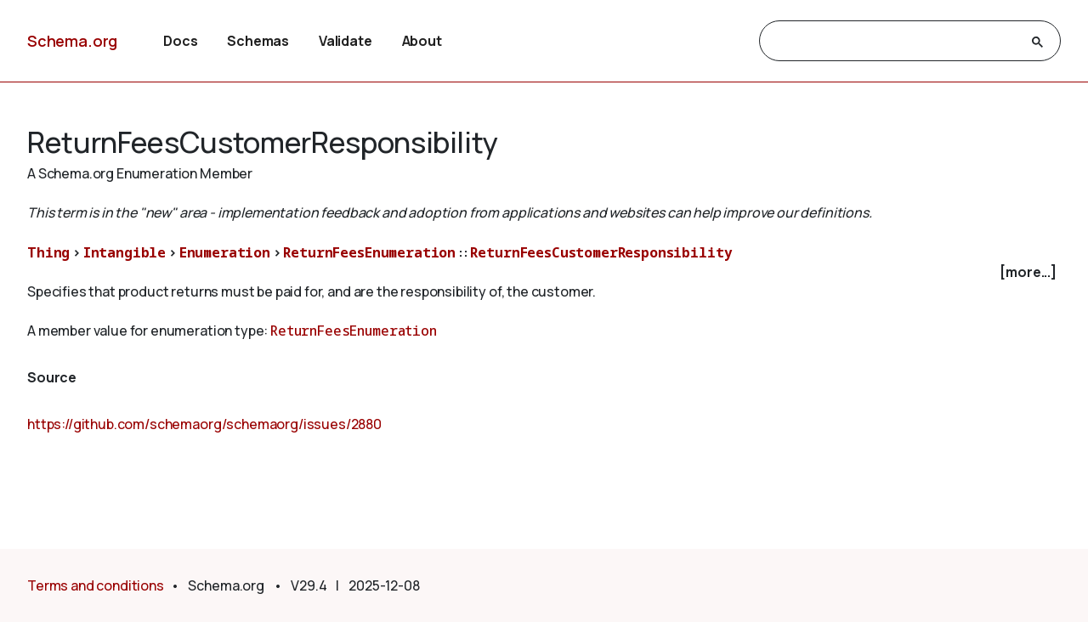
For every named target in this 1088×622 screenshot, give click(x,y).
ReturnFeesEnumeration (369, 252)
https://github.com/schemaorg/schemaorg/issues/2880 (204, 424)
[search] (894, 41)
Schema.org (72, 41)
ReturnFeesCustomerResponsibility (601, 252)
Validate (345, 40)
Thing (48, 252)
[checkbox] (544, 272)
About (422, 40)
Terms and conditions (95, 585)
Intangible (124, 252)
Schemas (258, 40)
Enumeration (224, 252)
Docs (180, 40)
